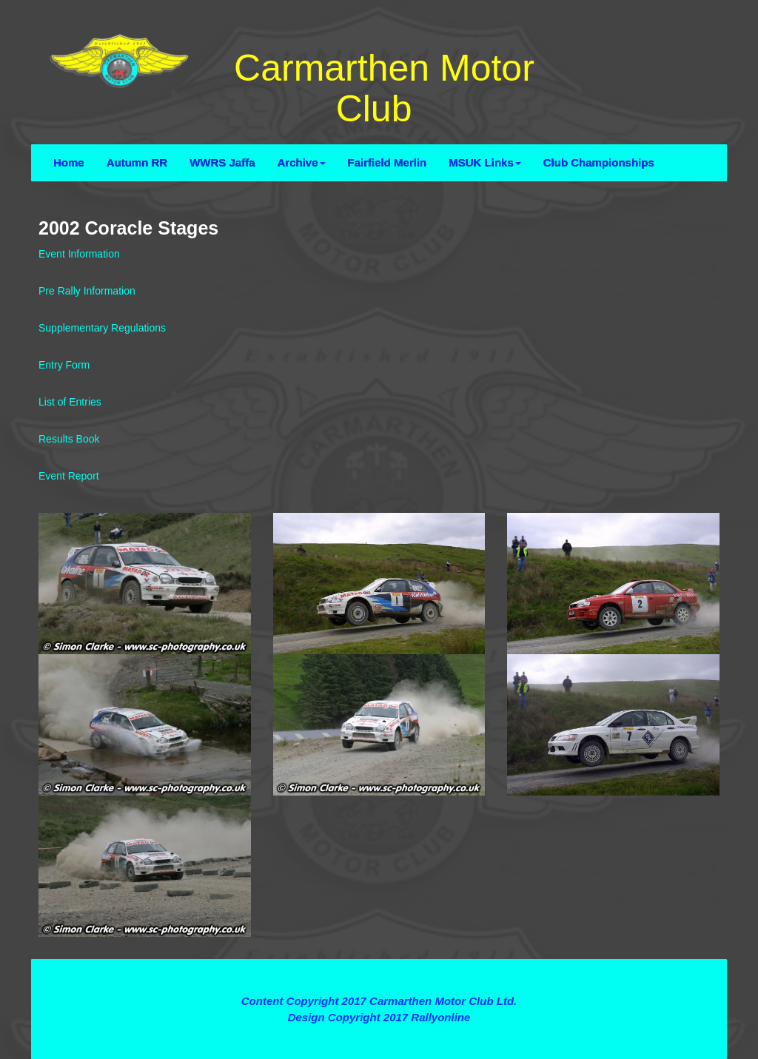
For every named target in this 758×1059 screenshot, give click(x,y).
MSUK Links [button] (485, 162)
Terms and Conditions (378, 974)
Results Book (68, 439)
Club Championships (598, 162)
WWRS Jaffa (222, 162)
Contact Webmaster (379, 1032)
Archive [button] (302, 162)
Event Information (79, 254)
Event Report (68, 476)
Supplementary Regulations (102, 328)
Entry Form (64, 365)
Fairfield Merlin (387, 162)
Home (68, 162)
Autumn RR (137, 162)
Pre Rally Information (86, 291)
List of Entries (69, 402)
